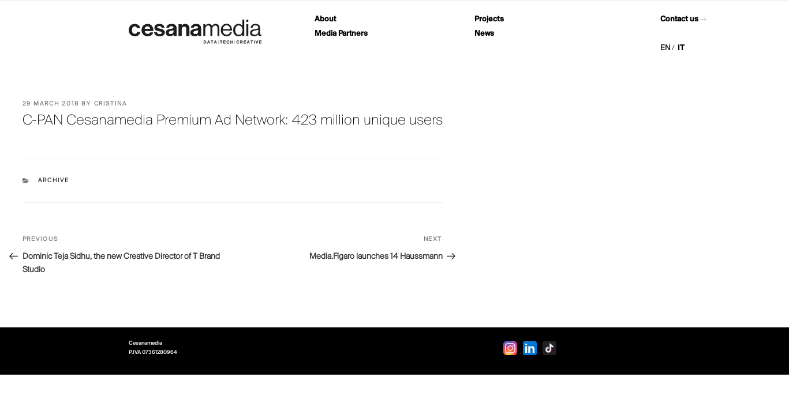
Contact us (679, 19)
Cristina (111, 104)
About (325, 19)
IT (681, 48)
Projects (489, 19)
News (484, 33)
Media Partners (341, 33)
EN (665, 48)
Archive (53, 181)
